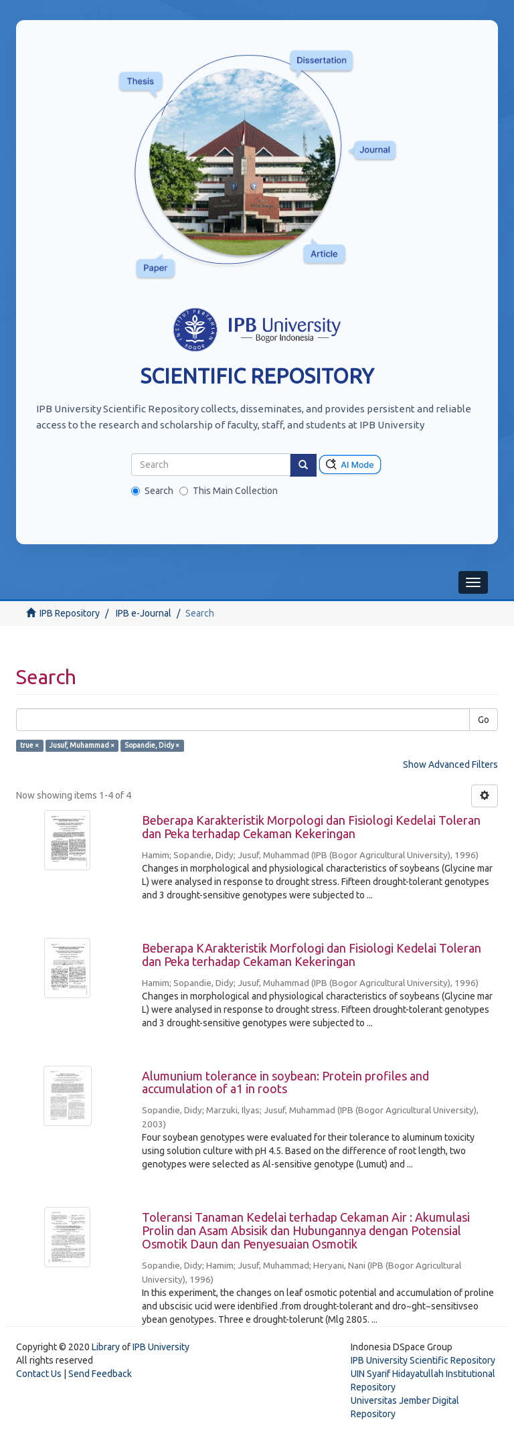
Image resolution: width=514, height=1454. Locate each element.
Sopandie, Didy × (151, 745)
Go (483, 719)
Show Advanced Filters (450, 764)
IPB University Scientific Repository (423, 1360)
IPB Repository (69, 613)
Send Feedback (100, 1373)
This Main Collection (228, 490)
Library (106, 1347)
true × (29, 745)
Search (152, 490)
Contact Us (39, 1373)
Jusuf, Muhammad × (82, 745)
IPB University (161, 1347)
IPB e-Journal (143, 613)
